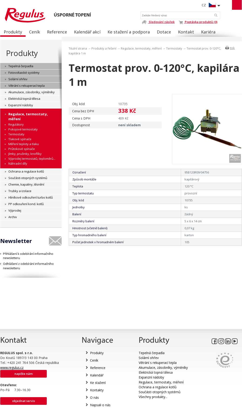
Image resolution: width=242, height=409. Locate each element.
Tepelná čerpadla (152, 353)
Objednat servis (23, 401)
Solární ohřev (149, 358)
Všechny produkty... (153, 397)
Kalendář (97, 375)
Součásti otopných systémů (160, 392)
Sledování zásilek (158, 22)
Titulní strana (78, 48)
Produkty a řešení (103, 48)
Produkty (22, 53)
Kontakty (97, 390)
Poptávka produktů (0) (198, 22)
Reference (97, 368)
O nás (94, 397)
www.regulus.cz (12, 367)
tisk (232, 48)
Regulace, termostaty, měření (141, 48)
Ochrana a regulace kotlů (158, 387)
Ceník (94, 360)
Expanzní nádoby (151, 377)
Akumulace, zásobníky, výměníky (163, 367)
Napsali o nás (100, 405)
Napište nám (23, 374)
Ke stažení (98, 382)
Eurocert (224, 360)
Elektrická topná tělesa (156, 372)
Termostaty (174, 48)
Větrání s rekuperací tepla (158, 362)
